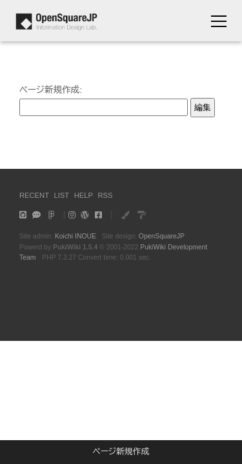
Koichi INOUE (75, 236)
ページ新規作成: (50, 90)
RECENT (34, 195)
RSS (104, 195)
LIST (62, 195)
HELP (83, 195)
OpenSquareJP (162, 236)
